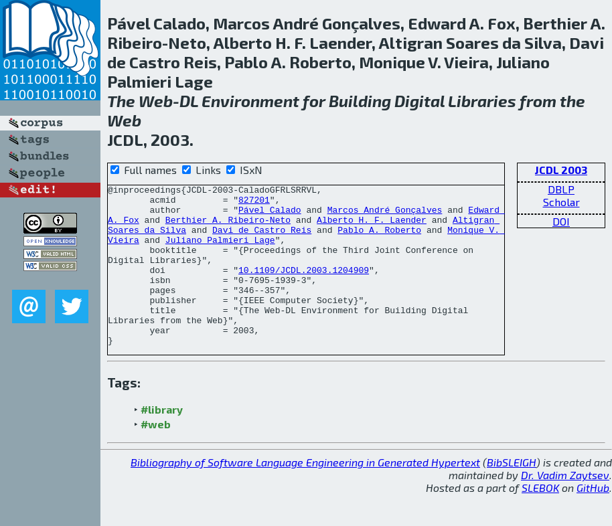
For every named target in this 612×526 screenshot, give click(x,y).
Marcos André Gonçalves (385, 215)
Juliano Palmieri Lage (220, 252)
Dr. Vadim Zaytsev (565, 507)
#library (162, 441)
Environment (250, 100)
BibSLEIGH (511, 494)
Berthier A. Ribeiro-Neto (228, 228)
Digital (419, 100)
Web (156, 100)
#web (156, 456)
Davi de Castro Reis (261, 240)
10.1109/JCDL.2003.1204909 (303, 288)
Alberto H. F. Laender (372, 228)
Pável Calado (269, 215)
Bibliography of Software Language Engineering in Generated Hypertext (305, 494)
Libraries (482, 100)
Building (360, 100)
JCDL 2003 (561, 169)
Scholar (561, 201)
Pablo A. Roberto (379, 240)
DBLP (561, 189)
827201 (254, 203)
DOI (561, 221)
